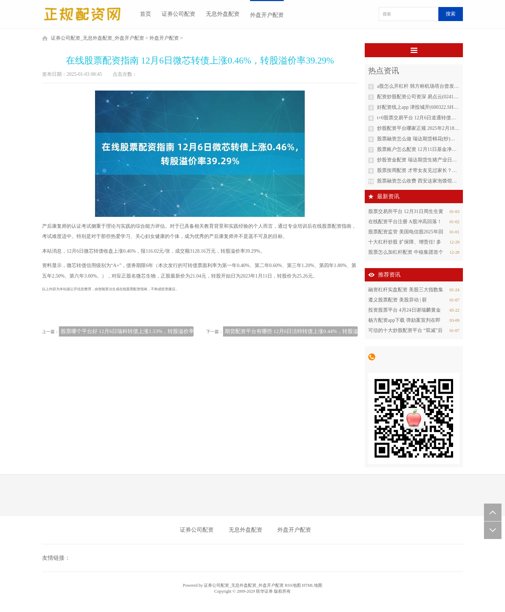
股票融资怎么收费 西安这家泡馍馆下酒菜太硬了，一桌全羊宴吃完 (418, 181)
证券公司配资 (178, 14)
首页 (145, 14)
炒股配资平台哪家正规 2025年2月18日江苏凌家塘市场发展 (418, 128)
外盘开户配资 (267, 15)
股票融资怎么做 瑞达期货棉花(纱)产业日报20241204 (418, 138)
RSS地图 (293, 585)
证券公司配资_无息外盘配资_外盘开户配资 (97, 38)
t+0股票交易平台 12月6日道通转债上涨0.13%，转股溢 (418, 117)
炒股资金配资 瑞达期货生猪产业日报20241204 (418, 159)
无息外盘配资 (223, 14)
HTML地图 (312, 585)
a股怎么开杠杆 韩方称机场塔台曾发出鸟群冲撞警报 (418, 86)
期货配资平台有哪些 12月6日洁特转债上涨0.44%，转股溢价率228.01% (306, 331)
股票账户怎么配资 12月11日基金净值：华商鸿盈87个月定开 (418, 149)
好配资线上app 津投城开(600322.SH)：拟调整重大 (418, 107)
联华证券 (264, 591)
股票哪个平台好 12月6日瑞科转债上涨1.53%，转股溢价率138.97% (137, 331)
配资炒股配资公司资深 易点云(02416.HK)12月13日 (418, 96)
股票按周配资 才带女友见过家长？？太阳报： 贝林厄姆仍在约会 (418, 170)
